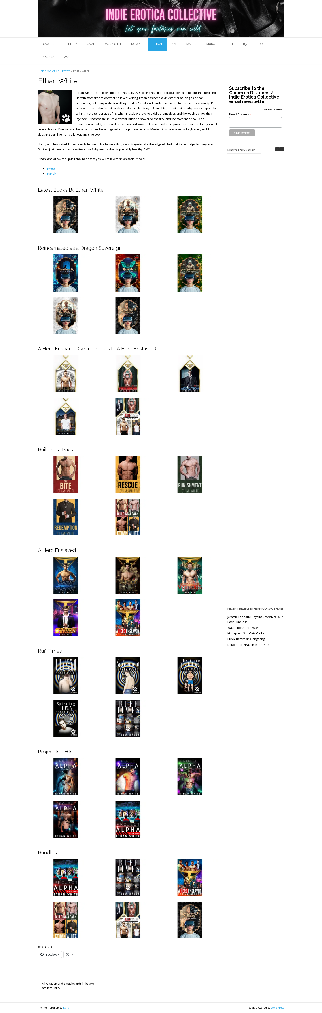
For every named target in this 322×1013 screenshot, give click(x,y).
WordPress (277, 1007)
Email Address (240, 114)
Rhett (229, 44)
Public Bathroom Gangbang (246, 639)
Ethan (157, 44)
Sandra (48, 57)
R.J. (245, 44)
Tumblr (51, 174)
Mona (210, 44)
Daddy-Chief (112, 44)
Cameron (50, 44)
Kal (174, 44)
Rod (260, 44)
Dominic (137, 44)
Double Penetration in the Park (248, 645)
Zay (66, 57)
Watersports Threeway (243, 628)
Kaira (66, 1007)
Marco (191, 44)
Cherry (71, 44)
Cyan (90, 44)
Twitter (51, 168)
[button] (282, 149)
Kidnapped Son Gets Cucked (246, 633)
